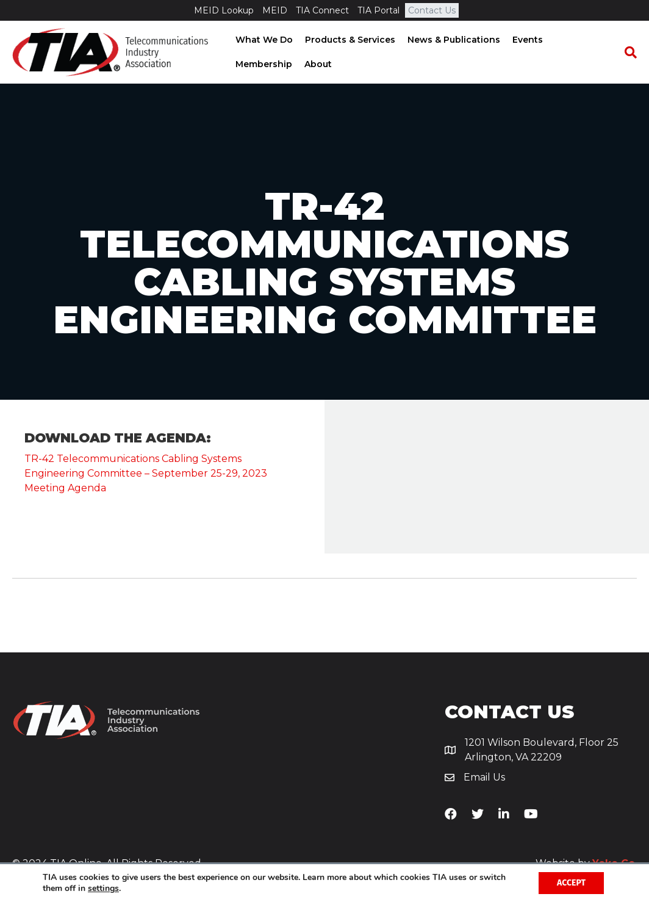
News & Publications (453, 39)
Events (527, 39)
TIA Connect (322, 10)
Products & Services (349, 39)
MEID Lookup (224, 10)
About (317, 64)
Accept (571, 883)
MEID (274, 10)
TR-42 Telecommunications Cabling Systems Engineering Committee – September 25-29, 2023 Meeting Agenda (145, 473)
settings (103, 888)
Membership (263, 64)
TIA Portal (378, 10)
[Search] (627, 52)
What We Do (263, 39)
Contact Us (432, 10)
